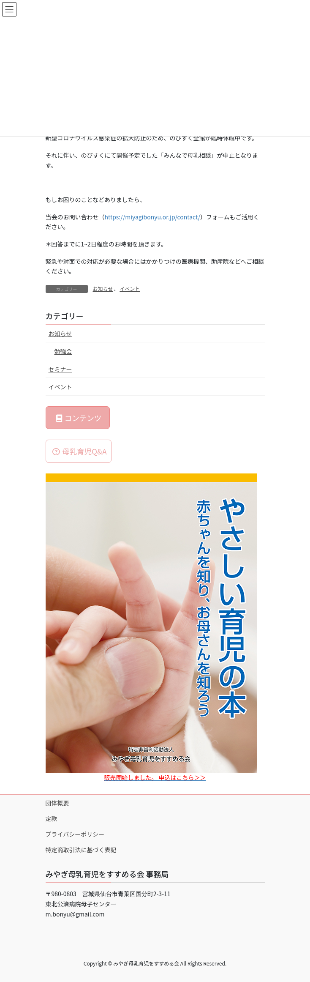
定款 (51, 818)
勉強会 (63, 351)
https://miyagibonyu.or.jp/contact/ (152, 217)
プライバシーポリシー (75, 834)
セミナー (60, 369)
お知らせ (103, 288)
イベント (130, 288)
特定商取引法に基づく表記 (81, 849)
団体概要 (57, 803)
